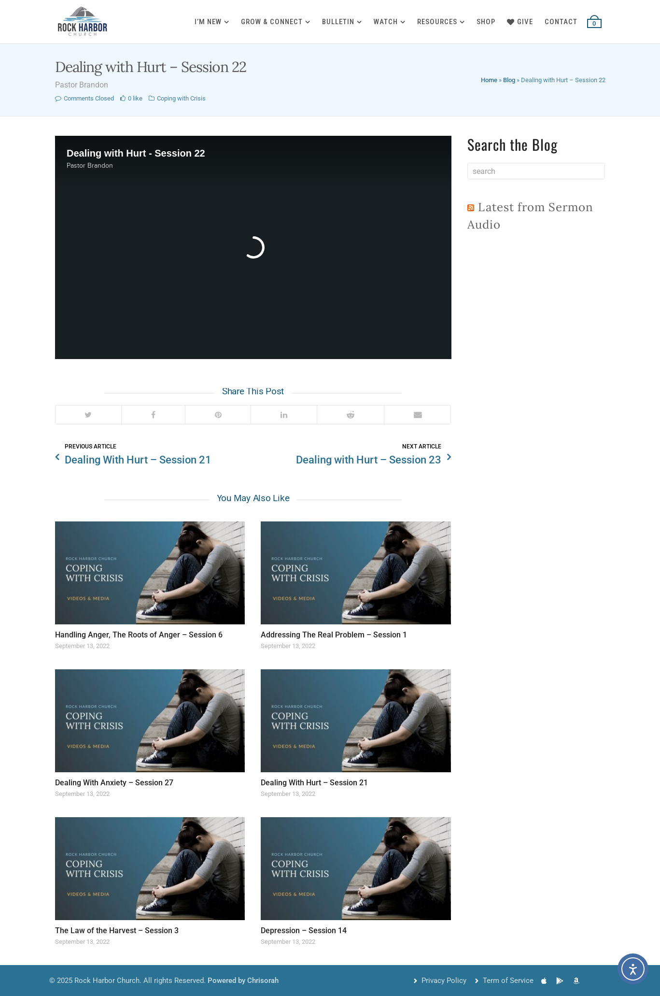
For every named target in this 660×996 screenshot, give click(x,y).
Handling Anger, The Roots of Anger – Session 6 (139, 634)
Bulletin (338, 21)
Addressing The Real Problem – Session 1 (334, 634)
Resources (437, 21)
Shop (486, 21)
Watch (386, 21)
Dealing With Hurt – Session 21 (314, 782)
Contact (561, 21)
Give (520, 21)
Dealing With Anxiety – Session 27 (114, 782)
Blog (509, 80)
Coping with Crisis (181, 98)
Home (489, 80)
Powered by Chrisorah (243, 980)
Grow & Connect (272, 21)
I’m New (208, 21)
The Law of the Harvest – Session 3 (117, 930)
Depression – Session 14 (304, 930)
